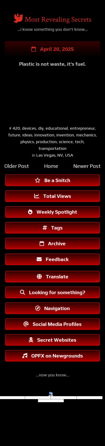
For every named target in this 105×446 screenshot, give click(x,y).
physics (27, 142)
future (14, 135)
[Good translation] (49, 402)
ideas (27, 135)
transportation (52, 148)
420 (16, 128)
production (46, 142)
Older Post (16, 166)
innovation (44, 135)
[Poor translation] (52, 402)
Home (51, 166)
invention (65, 135)
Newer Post (87, 166)
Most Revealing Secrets (58, 19)
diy (41, 128)
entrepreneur (82, 128)
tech (79, 142)
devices (29, 128)
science (66, 142)
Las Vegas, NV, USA (54, 155)
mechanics (86, 135)
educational (57, 128)
